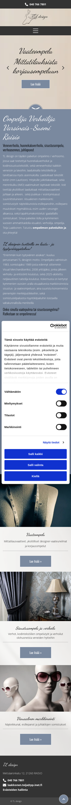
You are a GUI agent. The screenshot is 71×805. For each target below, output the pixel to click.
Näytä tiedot (51, 442)
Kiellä (35, 476)
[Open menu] (35, 30)
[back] (8, 67)
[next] (63, 67)
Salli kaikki (35, 454)
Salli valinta (35, 465)
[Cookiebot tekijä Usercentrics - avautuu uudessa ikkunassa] (50, 326)
